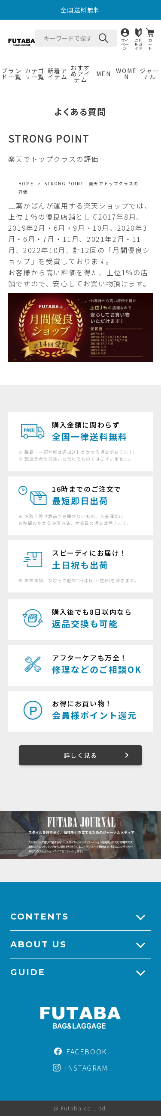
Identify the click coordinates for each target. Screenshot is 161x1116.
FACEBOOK (80, 1051)
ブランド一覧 (11, 73)
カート (150, 44)
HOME (25, 183)
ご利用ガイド (139, 44)
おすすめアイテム (80, 73)
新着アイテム (58, 73)
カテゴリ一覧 (34, 73)
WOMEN (126, 73)
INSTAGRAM (80, 1067)
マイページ (125, 44)
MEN (103, 73)
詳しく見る (80, 755)
